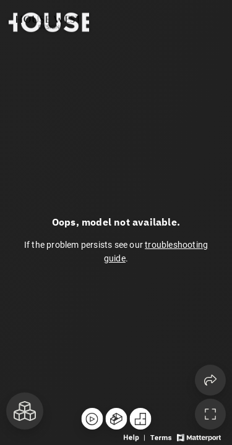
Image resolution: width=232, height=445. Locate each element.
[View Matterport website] (199, 437)
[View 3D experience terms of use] (161, 437)
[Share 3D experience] (210, 380)
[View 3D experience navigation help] (135, 437)
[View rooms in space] (24, 411)
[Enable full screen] (210, 414)
